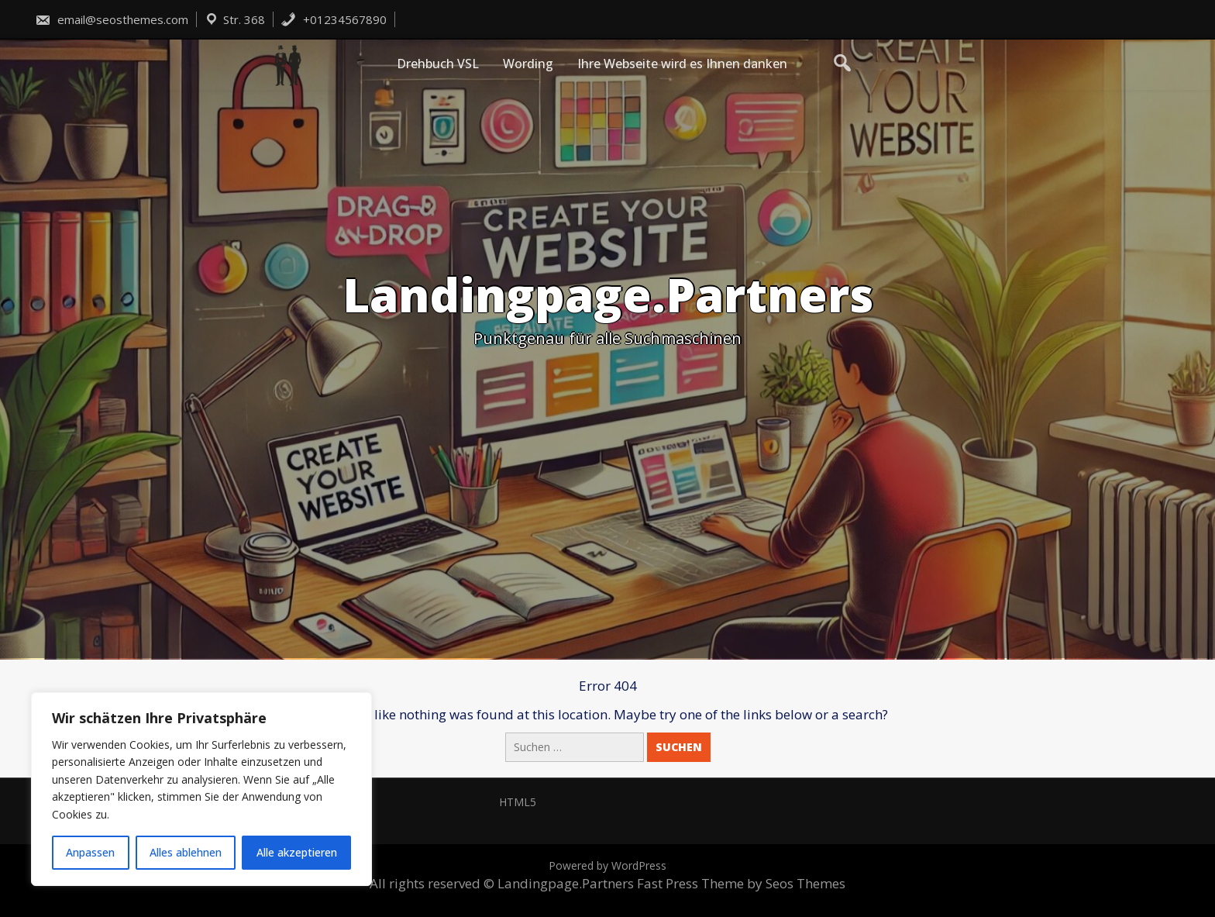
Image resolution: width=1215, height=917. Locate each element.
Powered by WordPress (607, 865)
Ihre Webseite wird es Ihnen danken (682, 63)
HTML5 (517, 802)
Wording (528, 63)
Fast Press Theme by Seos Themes (741, 883)
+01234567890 (334, 19)
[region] (201, 789)
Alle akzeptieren (296, 852)
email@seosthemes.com (111, 19)
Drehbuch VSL (438, 63)
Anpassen (90, 852)
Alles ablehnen (186, 852)
